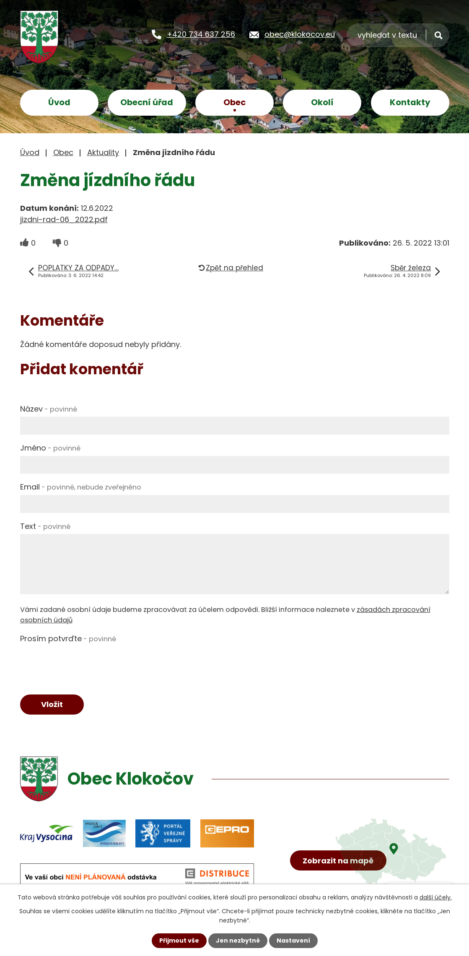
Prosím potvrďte (68, 638)
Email (80, 487)
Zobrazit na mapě (338, 860)
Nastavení (293, 940)
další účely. (436, 897)
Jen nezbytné (238, 940)
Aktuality (103, 152)
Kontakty (410, 102)
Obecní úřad (146, 102)
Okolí (322, 102)
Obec (234, 102)
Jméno (50, 448)
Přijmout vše (179, 940)
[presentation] (84, 663)
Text (45, 526)
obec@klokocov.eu (299, 34)
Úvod (59, 102)
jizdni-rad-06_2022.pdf (64, 219)
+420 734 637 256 (201, 34)
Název (48, 409)
